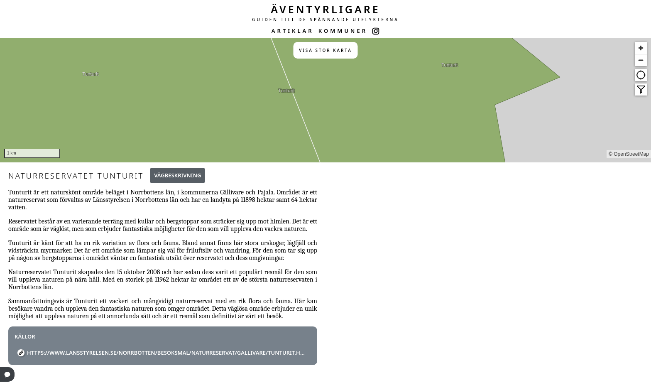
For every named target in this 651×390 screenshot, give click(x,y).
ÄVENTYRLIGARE (325, 9)
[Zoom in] (641, 48)
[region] (325, 100)
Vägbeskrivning (177, 175)
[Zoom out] (641, 60)
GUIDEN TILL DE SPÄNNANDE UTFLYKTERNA (325, 19)
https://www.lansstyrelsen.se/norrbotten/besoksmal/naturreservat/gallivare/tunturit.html (166, 352)
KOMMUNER (342, 30)
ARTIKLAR (293, 30)
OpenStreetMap (631, 154)
